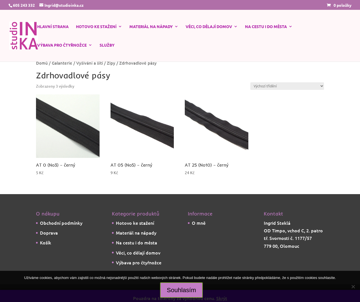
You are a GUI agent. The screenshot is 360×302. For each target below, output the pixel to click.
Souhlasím (181, 290)
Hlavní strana (53, 26)
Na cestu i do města (266, 26)
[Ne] (353, 286)
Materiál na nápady (151, 26)
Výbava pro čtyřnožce (62, 45)
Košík (45, 242)
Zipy (111, 63)
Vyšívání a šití (89, 63)
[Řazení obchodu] (287, 86)
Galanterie (62, 63)
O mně (199, 223)
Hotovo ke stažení (96, 26)
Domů (42, 63)
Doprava (49, 233)
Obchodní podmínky (61, 223)
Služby (107, 45)
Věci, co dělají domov (209, 26)
